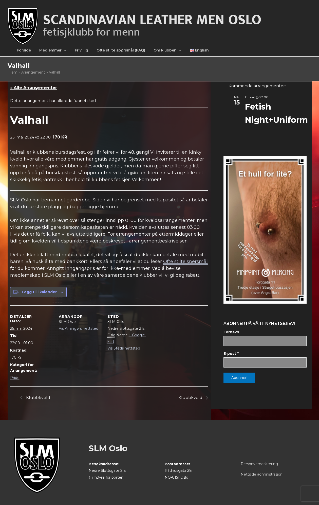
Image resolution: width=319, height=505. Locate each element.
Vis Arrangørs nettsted (78, 328)
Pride (15, 377)
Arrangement (33, 72)
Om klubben (165, 50)
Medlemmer (50, 50)
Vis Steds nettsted (123, 348)
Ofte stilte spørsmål (185, 261)
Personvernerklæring (259, 464)
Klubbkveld (37, 397)
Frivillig (81, 50)
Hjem (12, 72)
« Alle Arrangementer (33, 87)
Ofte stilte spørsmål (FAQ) (121, 50)
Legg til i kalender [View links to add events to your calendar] (39, 292)
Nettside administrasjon (262, 474)
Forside (24, 50)
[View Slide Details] (264, 230)
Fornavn (231, 332)
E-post (231, 353)
